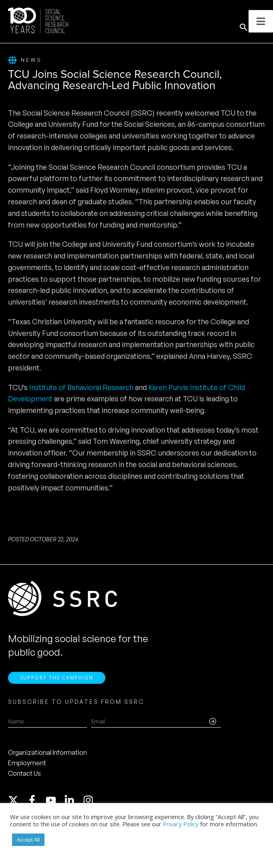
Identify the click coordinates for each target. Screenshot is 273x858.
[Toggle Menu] (261, 21)
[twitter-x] (17, 801)
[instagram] (90, 801)
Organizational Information (47, 754)
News (25, 60)
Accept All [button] (28, 839)
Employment (27, 764)
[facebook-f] (35, 801)
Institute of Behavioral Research (81, 387)
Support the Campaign (56, 678)
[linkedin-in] (73, 801)
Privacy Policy (180, 824)
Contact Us (24, 775)
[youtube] (54, 801)
